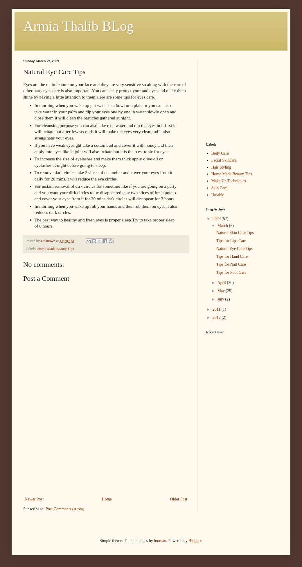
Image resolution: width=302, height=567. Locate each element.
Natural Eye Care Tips (234, 248)
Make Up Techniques (228, 181)
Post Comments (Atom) (65, 509)
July (221, 299)
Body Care (220, 153)
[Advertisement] (106, 452)
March (223, 225)
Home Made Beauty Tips (55, 249)
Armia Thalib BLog (78, 26)
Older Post (179, 499)
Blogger (194, 541)
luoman (160, 541)
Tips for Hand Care (232, 256)
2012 (217, 317)
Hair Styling (221, 167)
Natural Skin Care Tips (235, 232)
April (222, 282)
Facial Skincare (224, 160)
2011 (217, 309)
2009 (217, 219)
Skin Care (219, 188)
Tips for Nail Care (231, 264)
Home (107, 499)
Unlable (217, 195)
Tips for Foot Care (231, 272)
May (221, 291)
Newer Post (34, 499)
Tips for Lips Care (231, 241)
